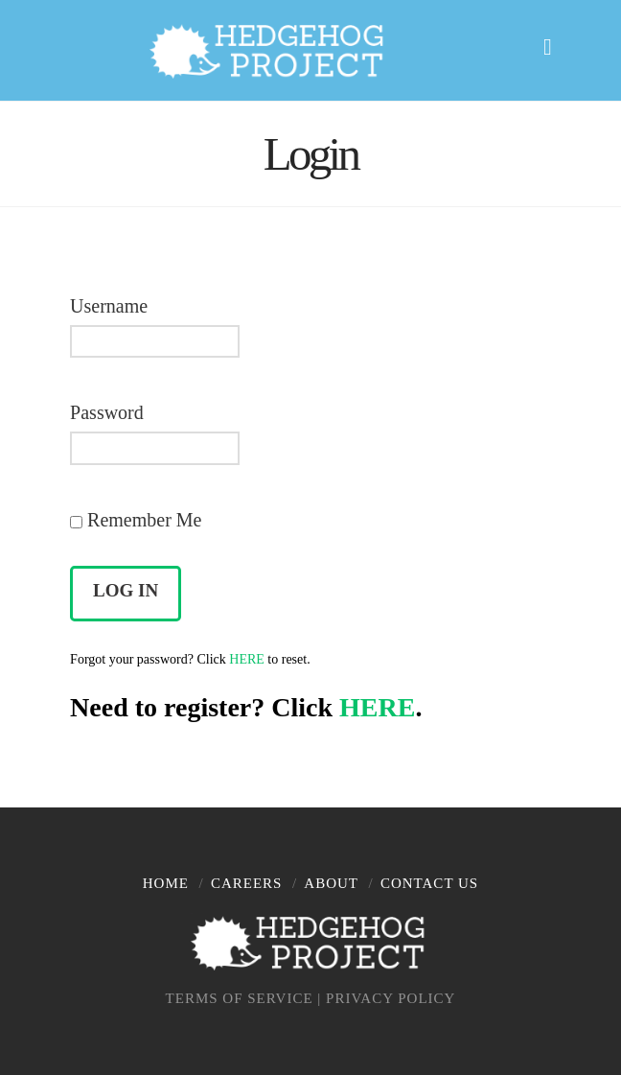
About (331, 883)
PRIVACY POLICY (390, 998)
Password (107, 412)
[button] (556, 44)
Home (166, 883)
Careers (247, 883)
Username (109, 305)
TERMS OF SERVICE (239, 998)
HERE (246, 659)
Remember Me (135, 519)
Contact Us (429, 883)
